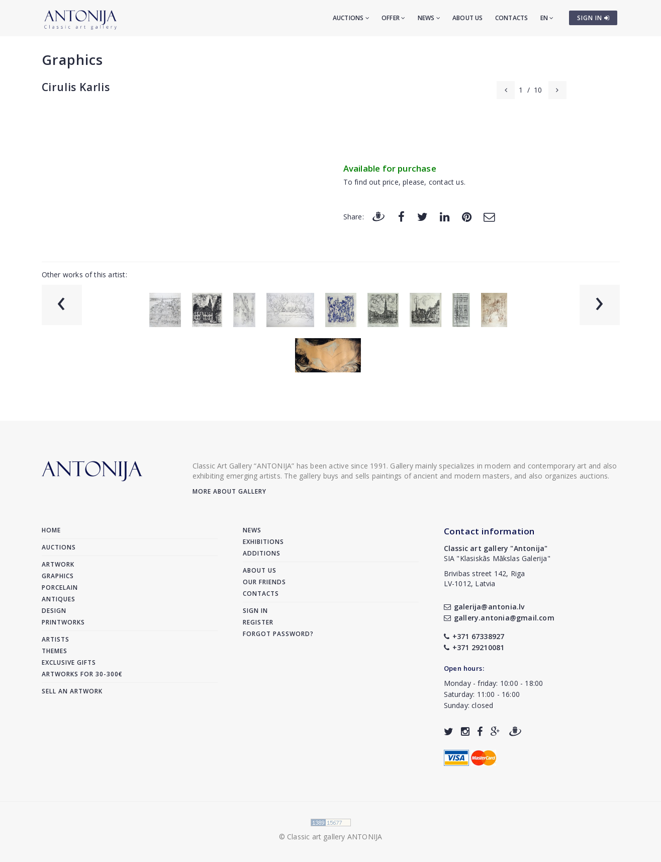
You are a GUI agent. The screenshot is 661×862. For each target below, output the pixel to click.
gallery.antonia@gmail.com (499, 617)
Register (258, 622)
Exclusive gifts (69, 662)
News (429, 18)
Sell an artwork (72, 691)
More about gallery (229, 491)
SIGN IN (593, 18)
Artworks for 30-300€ (82, 674)
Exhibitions (263, 541)
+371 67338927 (474, 636)
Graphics (72, 59)
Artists (55, 639)
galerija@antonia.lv (484, 606)
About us (467, 18)
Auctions (351, 18)
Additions (261, 553)
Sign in (255, 610)
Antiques (58, 599)
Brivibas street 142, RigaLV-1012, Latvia (484, 578)
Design (54, 610)
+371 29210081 (474, 647)
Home (51, 530)
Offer (393, 18)
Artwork (58, 564)
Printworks (63, 622)
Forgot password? (278, 634)
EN (547, 18)
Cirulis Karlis (76, 87)
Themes (54, 651)
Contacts (511, 18)
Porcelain (60, 587)
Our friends (264, 582)
